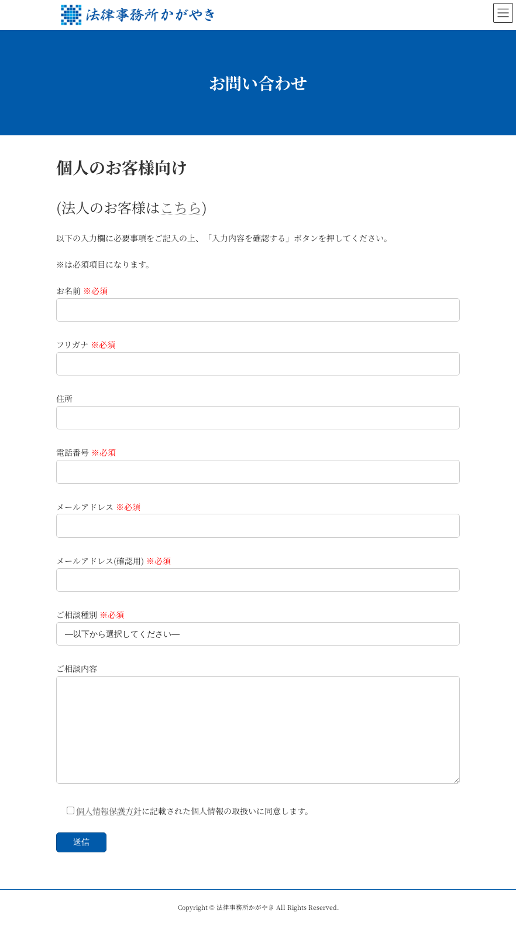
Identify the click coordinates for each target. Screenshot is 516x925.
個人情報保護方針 (109, 811)
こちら (181, 207)
